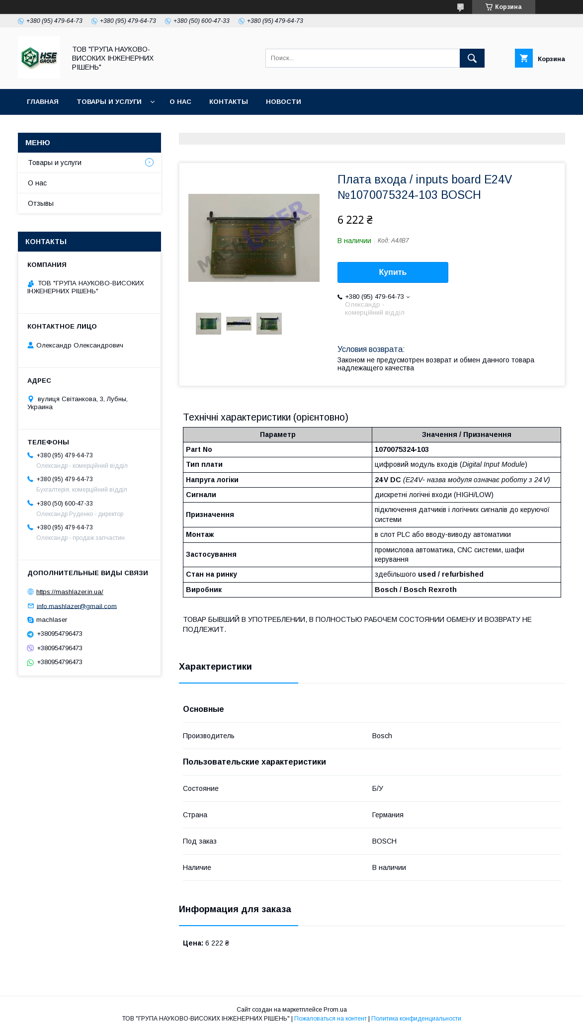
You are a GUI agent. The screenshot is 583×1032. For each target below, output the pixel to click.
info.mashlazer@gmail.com (77, 605)
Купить (393, 272)
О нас (180, 101)
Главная (43, 101)
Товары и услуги (109, 101)
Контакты (228, 101)
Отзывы (41, 203)
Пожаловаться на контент (330, 1018)
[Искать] (472, 58)
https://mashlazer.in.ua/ (69, 592)
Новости (283, 101)
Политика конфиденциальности (416, 1018)
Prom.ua (335, 1009)
